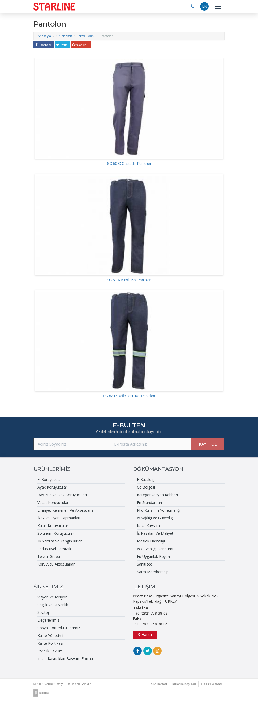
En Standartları (149, 502)
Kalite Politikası (50, 643)
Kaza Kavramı (149, 525)
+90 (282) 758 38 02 (150, 613)
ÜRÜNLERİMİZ (51, 469)
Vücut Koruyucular (52, 502)
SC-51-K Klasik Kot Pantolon (129, 280)
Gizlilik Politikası (211, 684)
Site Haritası (158, 684)
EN (204, 6)
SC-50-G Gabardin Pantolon (129, 164)
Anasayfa (44, 36)
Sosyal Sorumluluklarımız (58, 627)
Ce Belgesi (146, 487)
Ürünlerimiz (64, 36)
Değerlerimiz (48, 620)
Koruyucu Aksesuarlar (56, 564)
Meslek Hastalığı (151, 541)
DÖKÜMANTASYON (158, 469)
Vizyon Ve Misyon (52, 597)
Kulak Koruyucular (52, 525)
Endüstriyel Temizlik (54, 548)
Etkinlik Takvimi (50, 650)
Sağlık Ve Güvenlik (52, 604)
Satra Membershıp (153, 571)
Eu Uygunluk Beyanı (154, 556)
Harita (145, 634)
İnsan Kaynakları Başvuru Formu (65, 658)
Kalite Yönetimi (50, 635)
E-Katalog (145, 479)
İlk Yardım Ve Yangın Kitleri (60, 541)
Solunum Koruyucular (55, 533)
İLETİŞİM (144, 586)
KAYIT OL (208, 444)
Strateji (43, 612)
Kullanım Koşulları (183, 684)
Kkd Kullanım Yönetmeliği (158, 510)
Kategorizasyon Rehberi (157, 494)
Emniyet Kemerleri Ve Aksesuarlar (66, 510)
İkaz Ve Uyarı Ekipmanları (58, 517)
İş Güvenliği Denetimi (155, 548)
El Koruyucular (49, 479)
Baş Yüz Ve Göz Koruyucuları (62, 494)
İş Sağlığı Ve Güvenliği (155, 517)
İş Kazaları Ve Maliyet (155, 533)
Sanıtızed (144, 564)
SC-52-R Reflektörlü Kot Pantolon (129, 396)
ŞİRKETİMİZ (48, 586)
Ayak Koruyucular (52, 487)
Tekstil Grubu (86, 36)
